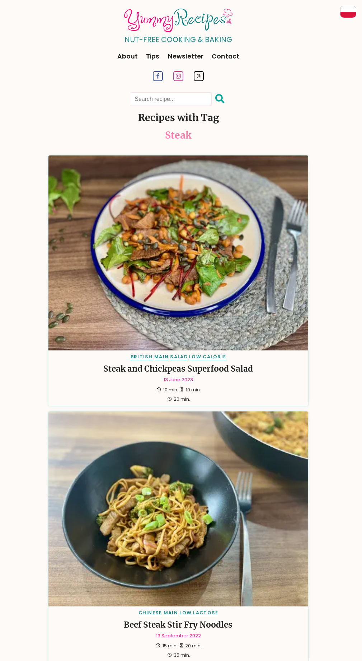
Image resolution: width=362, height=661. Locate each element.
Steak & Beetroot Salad (273, 253)
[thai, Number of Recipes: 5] (235, 416)
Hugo (159, 635)
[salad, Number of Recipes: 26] (197, 346)
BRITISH (58, 229)
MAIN (78, 229)
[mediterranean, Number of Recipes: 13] (274, 381)
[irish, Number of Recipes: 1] (129, 469)
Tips (152, 56)
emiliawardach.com (160, 650)
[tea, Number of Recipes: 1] (176, 504)
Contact (225, 56)
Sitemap (225, 590)
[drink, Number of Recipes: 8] (235, 399)
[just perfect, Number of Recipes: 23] (81, 364)
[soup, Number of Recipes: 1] (233, 486)
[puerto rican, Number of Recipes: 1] (93, 486)
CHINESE (163, 229)
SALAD (95, 229)
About (127, 56)
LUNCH (296, 229)
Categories (86, 590)
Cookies (253, 590)
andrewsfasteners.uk (308, 644)
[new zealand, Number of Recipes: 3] (225, 434)
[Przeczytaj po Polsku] (348, 12)
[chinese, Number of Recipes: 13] (216, 381)
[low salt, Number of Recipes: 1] (214, 469)
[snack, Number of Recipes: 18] (284, 364)
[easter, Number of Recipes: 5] (115, 416)
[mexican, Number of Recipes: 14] (167, 381)
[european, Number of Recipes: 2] (133, 451)
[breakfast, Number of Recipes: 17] (72, 381)
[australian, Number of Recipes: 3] (80, 434)
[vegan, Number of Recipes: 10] (79, 399)
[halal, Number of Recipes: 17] (121, 381)
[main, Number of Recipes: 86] (132, 328)
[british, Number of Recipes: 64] (226, 328)
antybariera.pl (203, 650)
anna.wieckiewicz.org (128, 644)
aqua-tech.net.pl (261, 644)
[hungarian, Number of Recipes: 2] (225, 451)
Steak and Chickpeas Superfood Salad (83, 253)
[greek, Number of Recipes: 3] (174, 434)
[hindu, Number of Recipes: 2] (178, 451)
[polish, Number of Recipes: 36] (152, 346)
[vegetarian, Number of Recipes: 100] (81, 328)
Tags (113, 590)
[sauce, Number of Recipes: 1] (195, 486)
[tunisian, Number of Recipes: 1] (214, 504)
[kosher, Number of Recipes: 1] (168, 469)
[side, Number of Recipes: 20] (180, 364)
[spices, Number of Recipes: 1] (271, 486)
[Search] (220, 99)
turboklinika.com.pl (218, 644)
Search (134, 590)
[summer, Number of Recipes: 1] (138, 504)
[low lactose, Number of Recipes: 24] (253, 346)
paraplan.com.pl (174, 644)
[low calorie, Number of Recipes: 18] (230, 364)
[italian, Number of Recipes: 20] (138, 364)
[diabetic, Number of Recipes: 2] (83, 451)
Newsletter (185, 56)
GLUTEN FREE (282, 236)
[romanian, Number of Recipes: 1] (150, 486)
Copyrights (284, 590)
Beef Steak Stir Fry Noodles (178, 253)
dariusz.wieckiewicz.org (73, 644)
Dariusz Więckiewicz (212, 635)
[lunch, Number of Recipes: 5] (157, 416)
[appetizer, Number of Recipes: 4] (278, 416)
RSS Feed (196, 590)
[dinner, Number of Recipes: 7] (275, 399)
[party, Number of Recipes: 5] (197, 416)
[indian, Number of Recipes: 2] (274, 451)
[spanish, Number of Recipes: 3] (278, 434)
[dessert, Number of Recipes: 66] (177, 328)
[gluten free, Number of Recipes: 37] (99, 346)
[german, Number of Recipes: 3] (131, 434)
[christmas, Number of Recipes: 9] (129, 399)
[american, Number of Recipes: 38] (277, 328)
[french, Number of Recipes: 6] (72, 416)
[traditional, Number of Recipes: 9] (186, 399)
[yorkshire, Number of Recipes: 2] (86, 469)
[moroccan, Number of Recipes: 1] (266, 469)
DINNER (275, 229)
